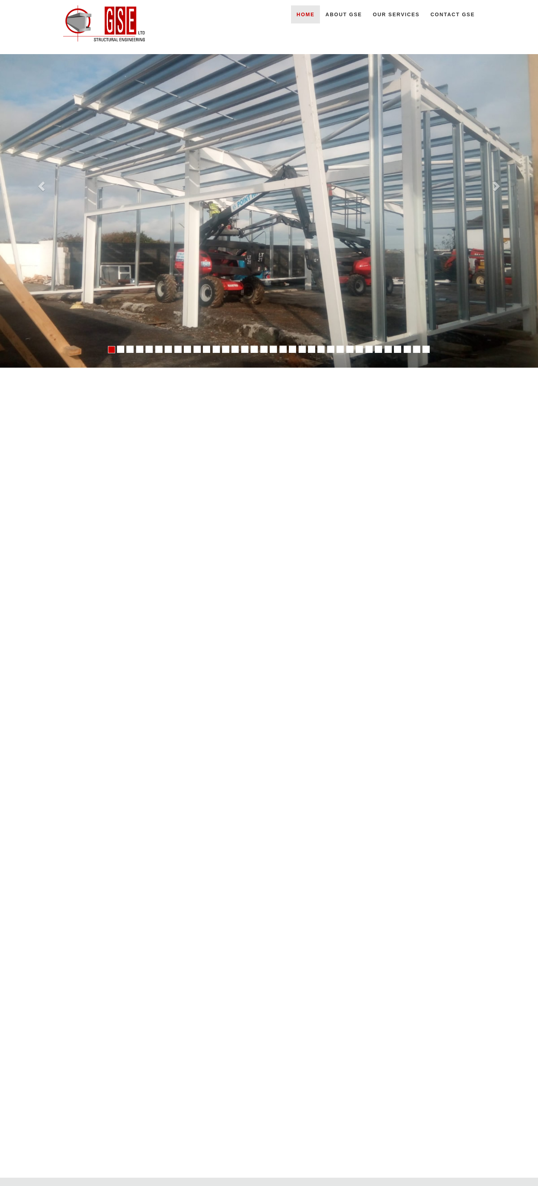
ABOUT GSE (343, 14)
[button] (40, 184)
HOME (305, 14)
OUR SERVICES (396, 14)
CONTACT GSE (452, 14)
